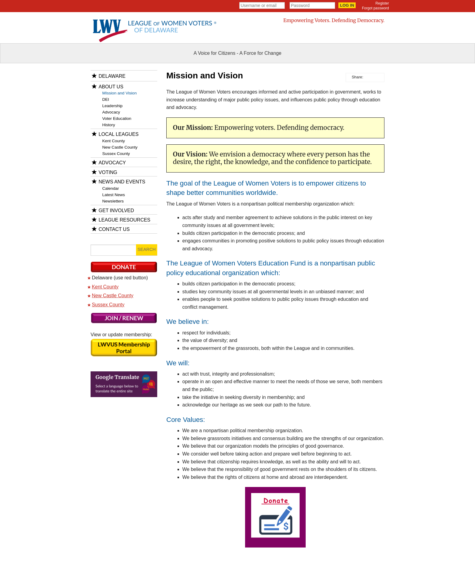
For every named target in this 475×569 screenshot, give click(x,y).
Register (382, 3)
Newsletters (113, 201)
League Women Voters (172, 26)
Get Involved (116, 210)
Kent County (113, 141)
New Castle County (119, 147)
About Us (111, 86)
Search (147, 249)
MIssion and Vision (119, 93)
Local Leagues (119, 134)
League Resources (125, 219)
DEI (105, 99)
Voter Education (116, 118)
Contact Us (114, 229)
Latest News (113, 194)
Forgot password (375, 8)
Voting (108, 172)
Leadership (112, 106)
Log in (347, 5)
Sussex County (116, 153)
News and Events (122, 181)
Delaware (112, 76)
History (108, 125)
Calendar (110, 188)
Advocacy (111, 112)
